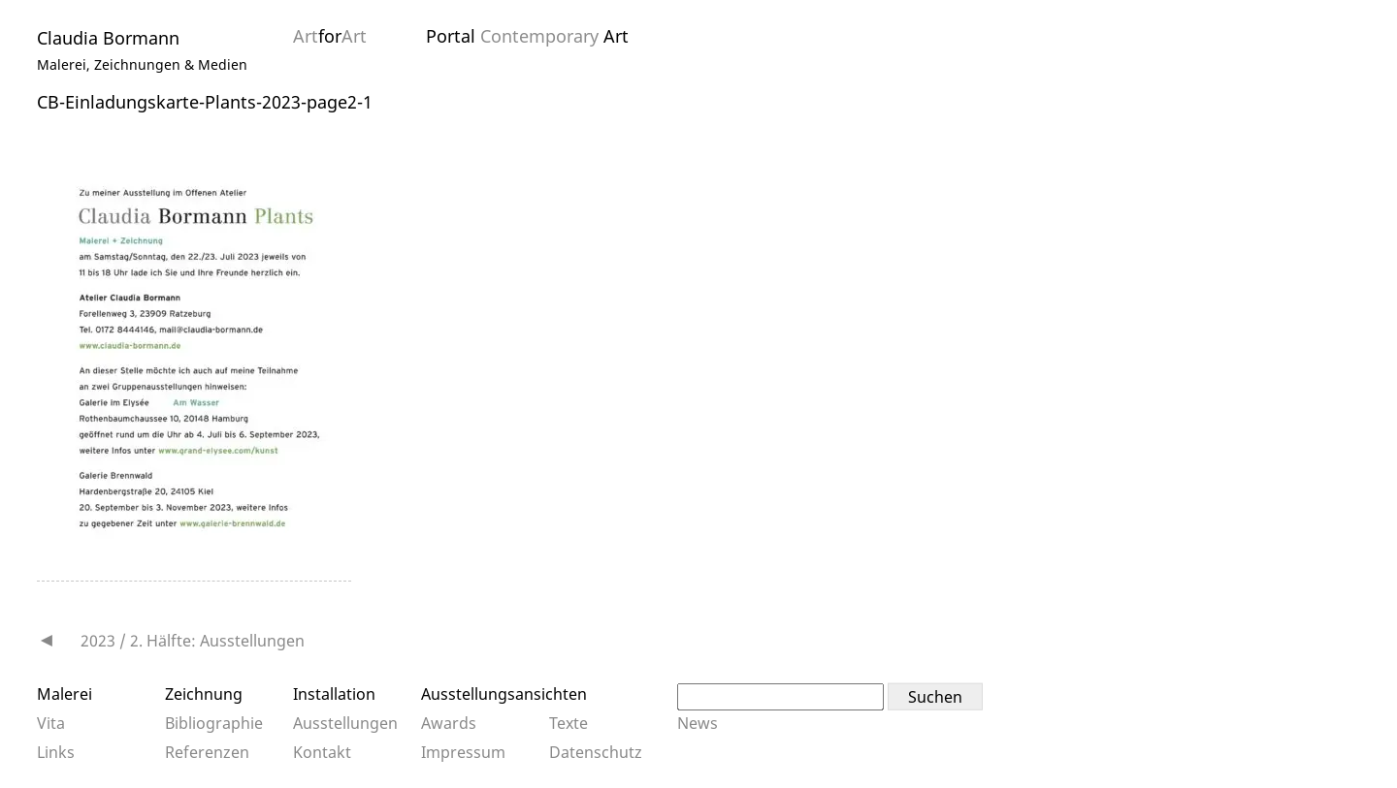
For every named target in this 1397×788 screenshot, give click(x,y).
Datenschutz (595, 752)
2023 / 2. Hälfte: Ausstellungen (193, 640)
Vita (51, 723)
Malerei (64, 694)
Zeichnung (204, 694)
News (697, 723)
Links (56, 752)
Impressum (463, 752)
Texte (568, 723)
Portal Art (527, 35)
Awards (448, 723)
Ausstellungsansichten (504, 694)
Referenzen (207, 752)
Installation (334, 694)
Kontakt (322, 752)
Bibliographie (214, 723)
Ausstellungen (345, 723)
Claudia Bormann (108, 37)
